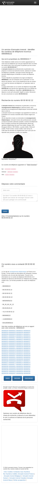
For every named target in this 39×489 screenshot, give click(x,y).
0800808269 (12, 361)
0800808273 (12, 362)
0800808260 (5, 357)
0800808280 (5, 366)
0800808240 (5, 348)
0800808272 (5, 362)
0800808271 (26, 361)
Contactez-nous (18, 472)
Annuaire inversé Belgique (12, 476)
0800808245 (12, 350)
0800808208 (5, 334)
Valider (5, 211)
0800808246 (19, 350)
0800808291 (26, 370)
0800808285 (12, 368)
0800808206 (19, 332)
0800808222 (19, 339)
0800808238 (19, 346)
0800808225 (12, 341)
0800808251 (26, 352)
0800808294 (19, 371)
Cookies (10, 472)
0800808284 (5, 368)
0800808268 (5, 361)
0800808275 (26, 362)
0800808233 (12, 345)
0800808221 (12, 339)
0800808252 (5, 354)
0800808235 (26, 345)
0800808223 (26, 339)
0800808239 (26, 346)
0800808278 (19, 364)
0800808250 (19, 352)
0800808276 (5, 364)
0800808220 (5, 339)
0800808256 (5, 355)
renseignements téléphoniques (17, 271)
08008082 (29, 378)
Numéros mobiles (11, 474)
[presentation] (17, 205)
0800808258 (19, 355)
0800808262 (19, 357)
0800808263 (26, 357)
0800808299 (26, 373)
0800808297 (12, 373)
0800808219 (26, 338)
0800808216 (5, 338)
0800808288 (5, 370)
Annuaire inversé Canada (17, 478)
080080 (17, 378)
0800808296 (5, 373)
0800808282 (19, 366)
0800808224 (5, 341)
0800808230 (19, 343)
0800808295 (26, 371)
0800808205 (12, 332)
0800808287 (26, 368)
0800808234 (19, 345)
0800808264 (5, 359)
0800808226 (19, 341)
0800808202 (19, 330)
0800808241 (12, 348)
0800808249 (12, 352)
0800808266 (19, 359)
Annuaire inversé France (26, 474)
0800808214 (19, 336)
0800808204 (5, 332)
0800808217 (12, 338)
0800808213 (12, 336)
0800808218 (19, 338)
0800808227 (26, 341)
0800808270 (19, 361)
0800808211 (26, 334)
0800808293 (12, 371)
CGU (5, 472)
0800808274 (19, 362)
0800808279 (26, 364)
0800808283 (26, 366)
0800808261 (12, 357)
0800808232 (5, 345)
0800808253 (12, 354)
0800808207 (26, 332)
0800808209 (12, 334)
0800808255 (26, 354)
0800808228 (5, 343)
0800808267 (26, 359)
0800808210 (19, 334)
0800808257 (12, 355)
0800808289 (12, 370)
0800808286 (19, 368)
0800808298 (19, 373)
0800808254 (19, 354)
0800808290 (19, 370)
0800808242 (19, 348)
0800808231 (26, 343)
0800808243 (26, 348)
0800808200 (5, 330)
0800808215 (26, 336)
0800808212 (5, 336)
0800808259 (26, 355)
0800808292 (5, 371)
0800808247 (26, 350)
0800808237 (12, 346)
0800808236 (5, 346)
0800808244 (5, 350)
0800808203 (26, 330)
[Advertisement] (19, 24)
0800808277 (12, 364)
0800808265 (12, 359)
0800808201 (12, 330)
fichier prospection (19, 480)
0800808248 (5, 352)
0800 (8, 378)
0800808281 (12, 366)
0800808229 (12, 343)
